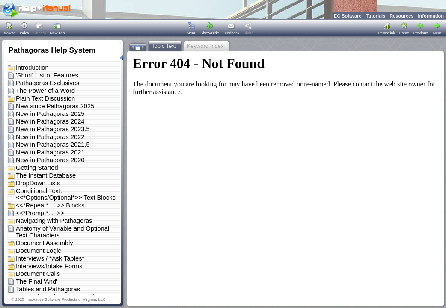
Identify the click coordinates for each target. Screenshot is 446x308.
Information (431, 15)
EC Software (348, 15)
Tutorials (376, 15)
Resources (401, 15)
